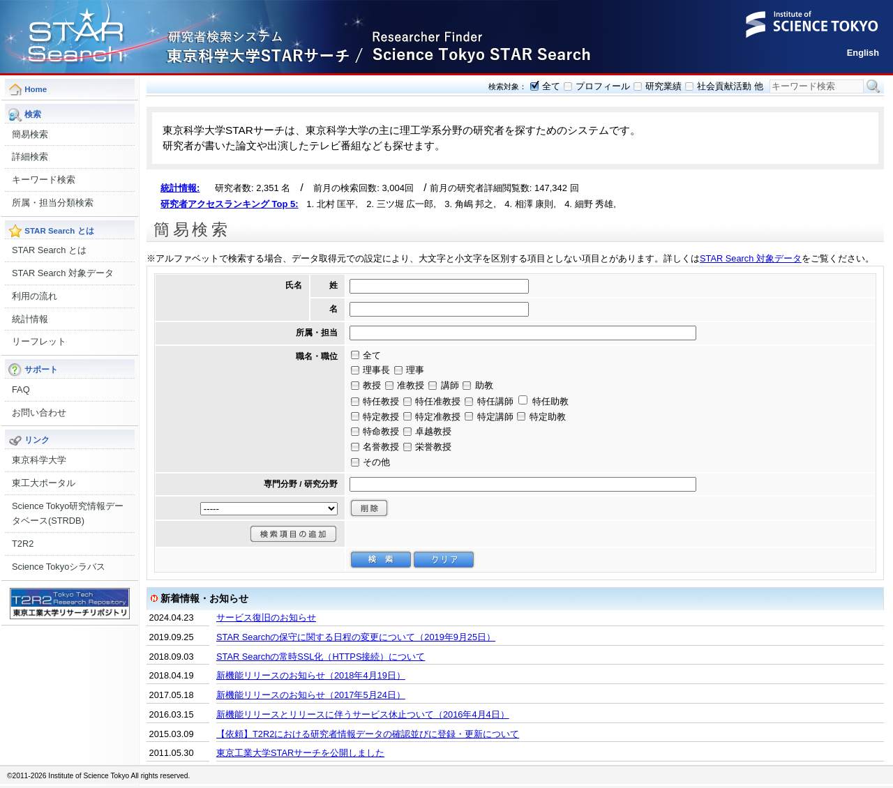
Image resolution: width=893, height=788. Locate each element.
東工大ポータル (43, 483)
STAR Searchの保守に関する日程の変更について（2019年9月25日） (355, 637)
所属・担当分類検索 (52, 202)
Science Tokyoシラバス (58, 566)
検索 (873, 86)
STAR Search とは (49, 250)
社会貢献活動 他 (730, 86)
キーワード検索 (43, 179)
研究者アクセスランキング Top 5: (229, 204)
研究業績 (663, 86)
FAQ (21, 389)
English (863, 52)
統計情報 (30, 319)
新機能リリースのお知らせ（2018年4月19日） (310, 675)
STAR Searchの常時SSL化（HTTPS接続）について (320, 656)
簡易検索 (30, 134)
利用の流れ (34, 296)
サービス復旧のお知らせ (266, 617)
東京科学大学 (39, 460)
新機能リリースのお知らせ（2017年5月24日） (310, 695)
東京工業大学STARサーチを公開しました (300, 753)
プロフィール (603, 86)
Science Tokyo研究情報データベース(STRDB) (67, 513)
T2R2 (22, 543)
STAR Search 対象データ (63, 273)
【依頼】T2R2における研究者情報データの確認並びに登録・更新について (367, 734)
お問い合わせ (39, 412)
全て (551, 86)
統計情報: (180, 188)
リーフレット (39, 341)
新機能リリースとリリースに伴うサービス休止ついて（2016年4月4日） (362, 714)
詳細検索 (30, 156)
